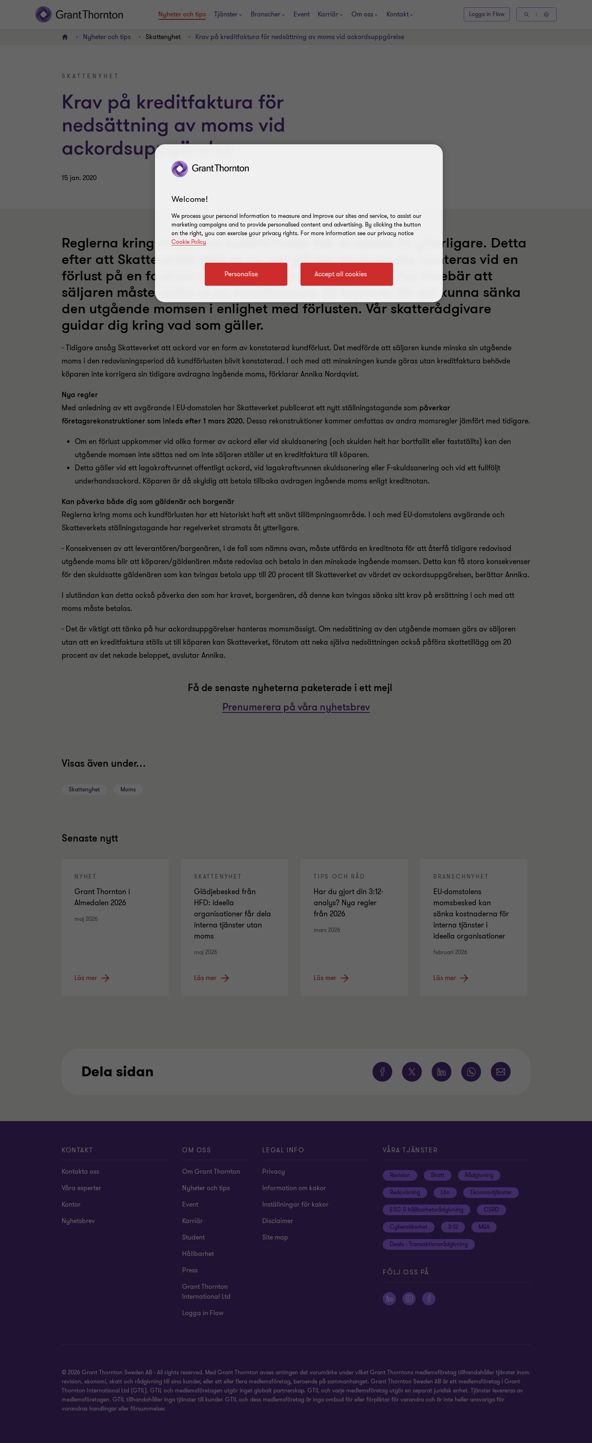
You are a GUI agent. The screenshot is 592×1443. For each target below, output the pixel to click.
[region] (299, 223)
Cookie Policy (188, 242)
